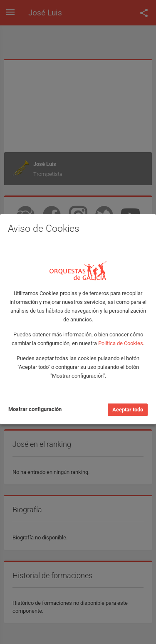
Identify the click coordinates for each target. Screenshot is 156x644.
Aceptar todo (127, 409)
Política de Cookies (120, 343)
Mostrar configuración (35, 409)
